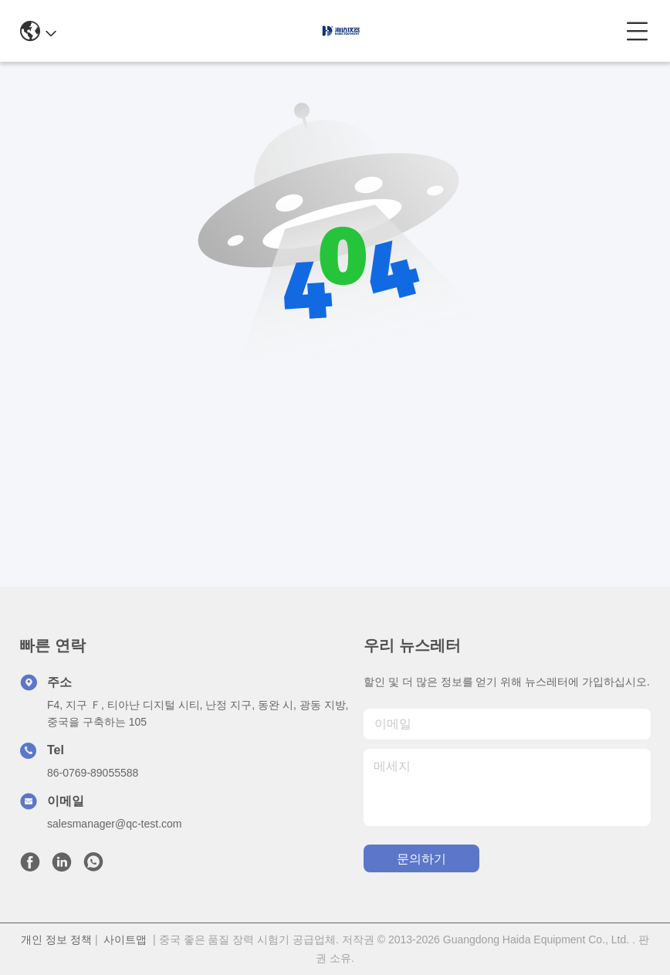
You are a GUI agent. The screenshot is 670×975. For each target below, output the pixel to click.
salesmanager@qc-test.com (114, 824)
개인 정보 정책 (56, 939)
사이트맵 (125, 939)
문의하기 (421, 858)
